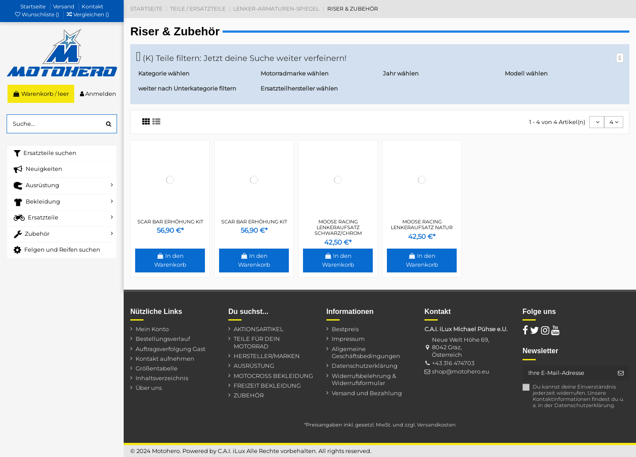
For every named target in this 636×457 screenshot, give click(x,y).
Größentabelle (157, 368)
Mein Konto (152, 328)
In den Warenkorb (170, 260)
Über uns (149, 387)
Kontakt (92, 6)
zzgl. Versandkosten (430, 425)
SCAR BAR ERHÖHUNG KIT (170, 222)
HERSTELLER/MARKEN (267, 355)
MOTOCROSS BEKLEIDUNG (273, 375)
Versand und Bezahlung (367, 393)
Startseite (33, 6)
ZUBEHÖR (249, 395)
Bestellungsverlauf (163, 338)
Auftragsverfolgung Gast (170, 348)
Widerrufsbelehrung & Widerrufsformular (364, 379)
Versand (64, 6)
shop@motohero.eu (460, 371)
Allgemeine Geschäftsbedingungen (366, 352)
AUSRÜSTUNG (254, 365)
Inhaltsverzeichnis (162, 377)
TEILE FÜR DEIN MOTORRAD (257, 342)
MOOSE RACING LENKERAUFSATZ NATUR (422, 224)
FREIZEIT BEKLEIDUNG (267, 385)
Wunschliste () (38, 14)
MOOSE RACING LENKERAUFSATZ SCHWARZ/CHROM (338, 227)
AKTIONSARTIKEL (259, 328)
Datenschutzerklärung (365, 365)
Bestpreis (345, 328)
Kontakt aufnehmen (165, 358)
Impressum (348, 338)
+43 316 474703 (453, 362)
